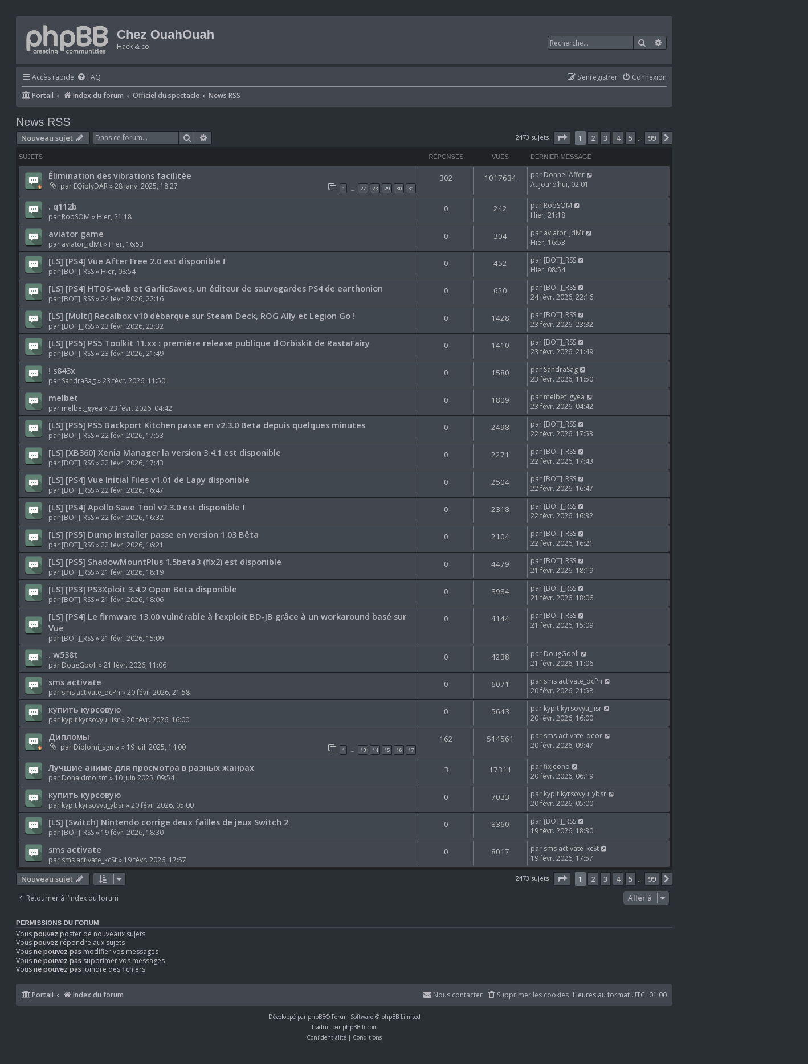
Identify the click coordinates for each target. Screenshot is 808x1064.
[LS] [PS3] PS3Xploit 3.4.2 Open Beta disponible (142, 589)
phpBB (316, 1017)
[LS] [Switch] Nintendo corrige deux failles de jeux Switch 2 (168, 822)
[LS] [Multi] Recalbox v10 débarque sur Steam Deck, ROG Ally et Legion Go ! (201, 315)
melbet (63, 397)
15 (387, 750)
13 (363, 750)
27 (363, 188)
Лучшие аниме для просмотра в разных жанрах (151, 767)
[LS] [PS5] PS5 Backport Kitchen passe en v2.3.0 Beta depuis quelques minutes (206, 425)
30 (399, 188)
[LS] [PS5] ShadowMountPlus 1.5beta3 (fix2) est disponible (164, 561)
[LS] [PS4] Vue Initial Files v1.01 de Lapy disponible (149, 479)
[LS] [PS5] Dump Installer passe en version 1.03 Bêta (153, 534)
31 (411, 188)
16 (399, 750)
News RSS (43, 122)
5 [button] (630, 138)
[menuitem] (89, 77)
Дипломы (68, 736)
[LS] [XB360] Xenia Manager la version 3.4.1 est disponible (164, 452)
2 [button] (593, 138)
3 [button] (605, 138)
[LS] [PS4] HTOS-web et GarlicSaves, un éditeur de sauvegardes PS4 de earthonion (215, 288)
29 (387, 188)
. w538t (62, 654)
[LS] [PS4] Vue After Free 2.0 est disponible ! (136, 261)
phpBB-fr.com (360, 1027)
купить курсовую (84, 709)
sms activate (74, 681)
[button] (561, 138)
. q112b (62, 206)
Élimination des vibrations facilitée (119, 175)
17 (411, 750)
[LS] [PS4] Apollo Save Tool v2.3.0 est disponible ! (146, 507)
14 (375, 750)
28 (375, 188)
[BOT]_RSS (78, 271)
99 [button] (652, 138)
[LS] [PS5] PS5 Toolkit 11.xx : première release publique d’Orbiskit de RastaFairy (209, 343)
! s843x (61, 370)
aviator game (76, 233)
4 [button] (618, 138)
